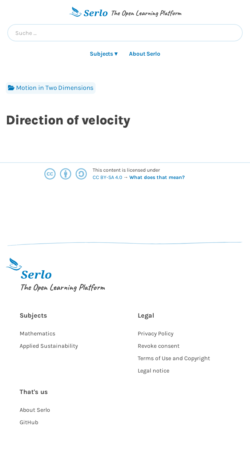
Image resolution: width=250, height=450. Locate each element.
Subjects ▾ (103, 53)
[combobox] (125, 32)
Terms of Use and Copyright (174, 358)
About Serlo (144, 53)
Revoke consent (159, 345)
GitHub (29, 422)
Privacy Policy (155, 333)
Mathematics (37, 333)
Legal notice (153, 370)
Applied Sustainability (49, 345)
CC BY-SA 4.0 (108, 177)
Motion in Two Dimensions (50, 88)
